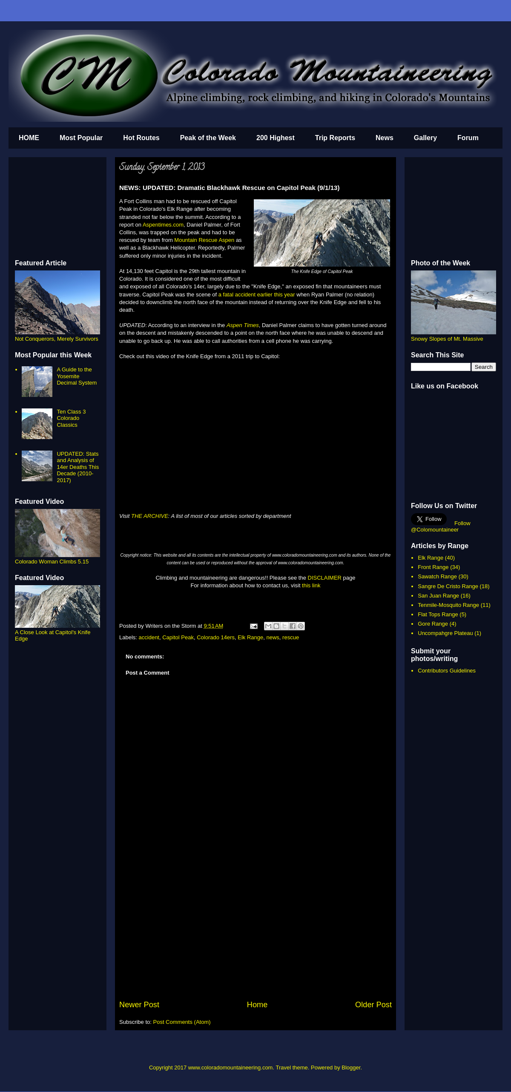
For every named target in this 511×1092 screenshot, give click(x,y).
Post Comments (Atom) (182, 1022)
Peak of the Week (208, 137)
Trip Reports (335, 137)
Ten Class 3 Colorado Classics (71, 418)
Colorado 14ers (216, 637)
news (273, 637)
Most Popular (81, 137)
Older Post (373, 1004)
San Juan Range (438, 595)
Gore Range (433, 624)
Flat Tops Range (438, 614)
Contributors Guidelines (447, 670)
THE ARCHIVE (149, 516)
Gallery (425, 137)
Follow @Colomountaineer (441, 526)
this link (311, 585)
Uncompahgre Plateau (445, 633)
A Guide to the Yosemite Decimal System (77, 376)
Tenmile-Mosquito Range (448, 605)
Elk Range (250, 637)
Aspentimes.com (163, 224)
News (384, 137)
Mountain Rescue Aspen (204, 240)
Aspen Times (243, 325)
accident (149, 637)
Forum (468, 137)
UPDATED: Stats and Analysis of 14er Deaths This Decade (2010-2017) (78, 467)
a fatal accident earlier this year (256, 294)
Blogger (351, 1067)
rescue (290, 637)
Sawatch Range (437, 576)
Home (257, 1004)
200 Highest (275, 137)
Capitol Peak (178, 637)
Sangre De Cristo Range (448, 586)
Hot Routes (141, 137)
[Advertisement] (255, 935)
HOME (29, 137)
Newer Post (139, 1004)
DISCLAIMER (325, 578)
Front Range (433, 567)
